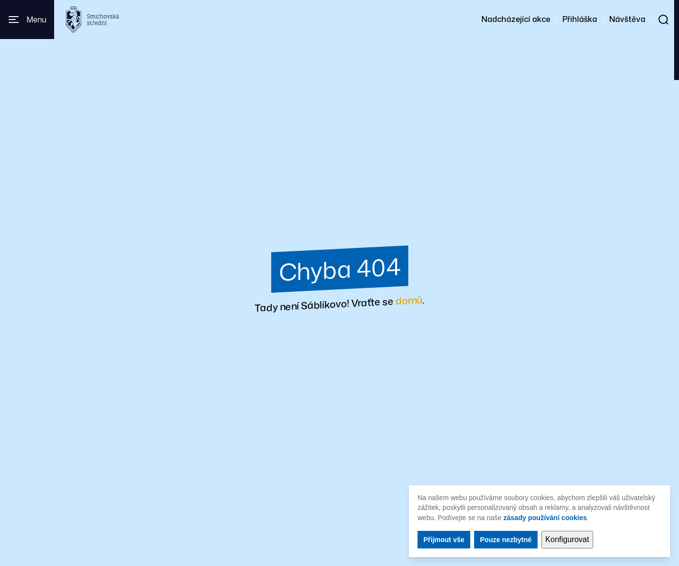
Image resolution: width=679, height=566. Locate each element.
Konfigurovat (567, 539)
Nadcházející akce (515, 19)
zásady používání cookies (545, 518)
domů (409, 299)
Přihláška (579, 19)
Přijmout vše (443, 540)
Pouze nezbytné (506, 540)
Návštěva (627, 19)
